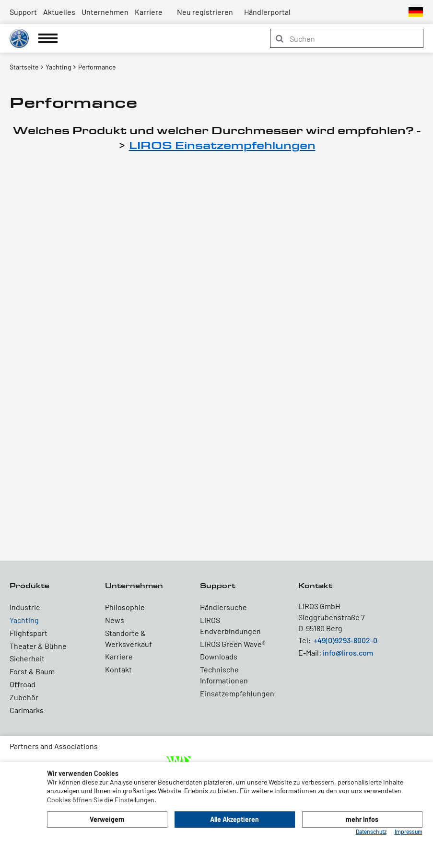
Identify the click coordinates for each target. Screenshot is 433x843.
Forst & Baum (32, 671)
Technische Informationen (224, 675)
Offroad (22, 684)
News (114, 619)
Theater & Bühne (38, 645)
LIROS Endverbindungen (230, 625)
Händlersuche (223, 607)
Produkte (29, 585)
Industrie (25, 607)
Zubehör (24, 697)
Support (23, 11)
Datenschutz (371, 831)
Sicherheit (27, 658)
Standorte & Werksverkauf (128, 638)
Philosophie (125, 607)
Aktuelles (59, 11)
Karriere (149, 11)
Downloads (218, 656)
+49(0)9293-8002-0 (345, 640)
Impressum (408, 831)
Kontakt (118, 669)
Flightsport (28, 632)
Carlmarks (27, 710)
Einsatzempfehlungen (237, 693)
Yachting (24, 619)
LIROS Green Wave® (232, 643)
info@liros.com (348, 652)
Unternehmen (105, 11)
